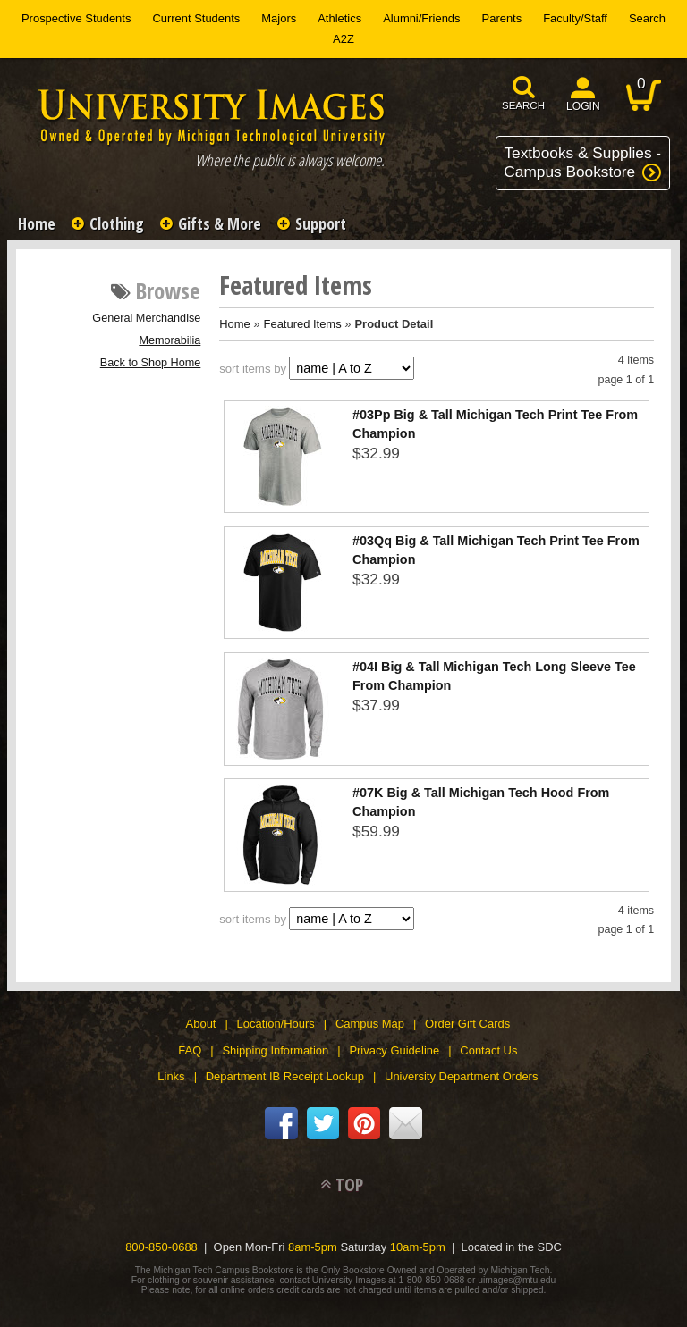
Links (170, 1076)
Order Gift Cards (467, 1023)
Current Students (196, 18)
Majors (278, 18)
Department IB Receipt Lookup (285, 1076)
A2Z (343, 39)
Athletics (339, 18)
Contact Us (488, 1050)
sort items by (252, 368)
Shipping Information (275, 1050)
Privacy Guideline (394, 1050)
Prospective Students (76, 18)
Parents (502, 18)
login (583, 106)
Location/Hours (276, 1023)
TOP (349, 1184)
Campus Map (369, 1023)
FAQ (189, 1050)
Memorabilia (169, 340)
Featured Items (303, 324)
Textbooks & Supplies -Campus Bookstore (582, 162)
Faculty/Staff (575, 18)
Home (36, 223)
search (523, 105)
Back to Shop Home (150, 363)
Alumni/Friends (421, 18)
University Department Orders (461, 1076)
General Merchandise (146, 318)
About (201, 1023)
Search (647, 18)
